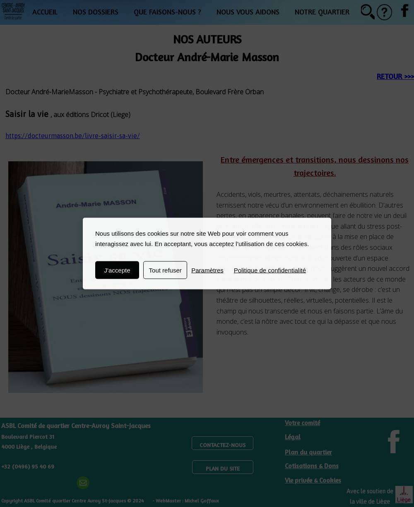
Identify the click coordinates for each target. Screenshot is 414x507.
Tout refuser (165, 270)
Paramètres (207, 270)
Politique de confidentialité (270, 270)
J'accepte (117, 270)
